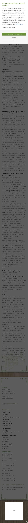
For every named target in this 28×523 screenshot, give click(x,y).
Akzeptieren (14, 40)
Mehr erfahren (19, 24)
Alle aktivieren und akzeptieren (14, 34)
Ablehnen (14, 37)
